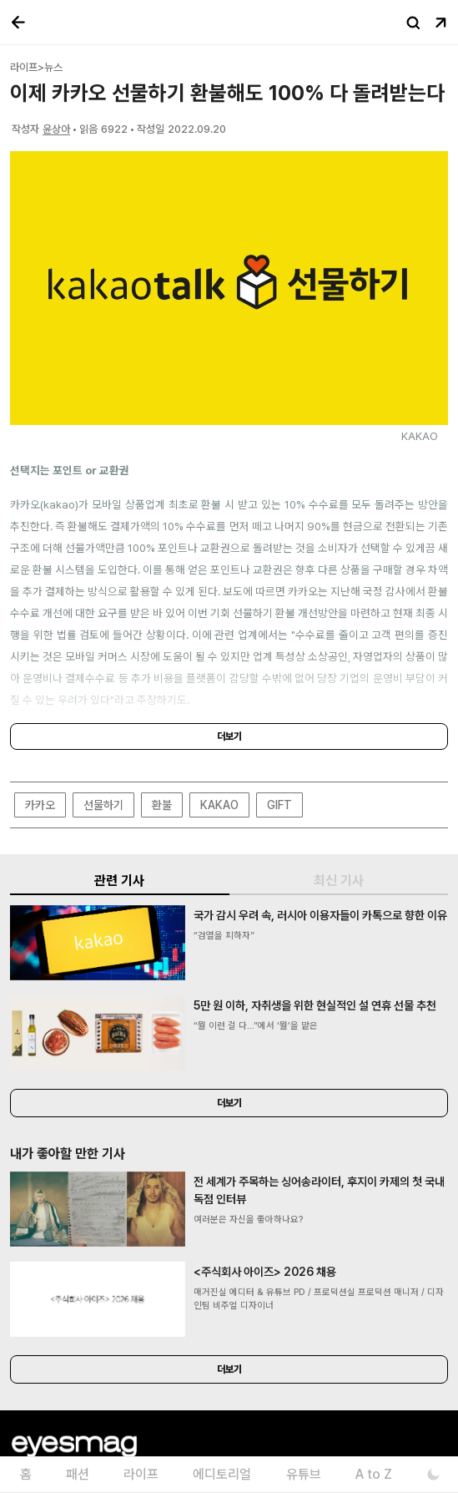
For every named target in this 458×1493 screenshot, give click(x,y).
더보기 (229, 736)
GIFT (279, 805)
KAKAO (219, 805)
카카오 (40, 805)
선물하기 (103, 805)
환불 (162, 805)
